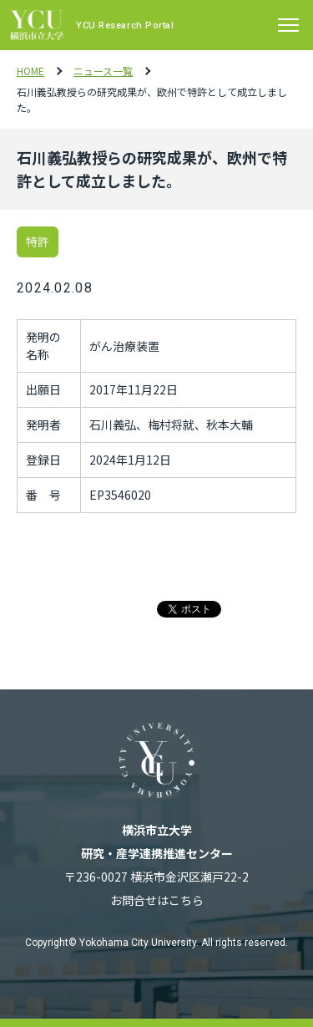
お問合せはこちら (157, 900)
